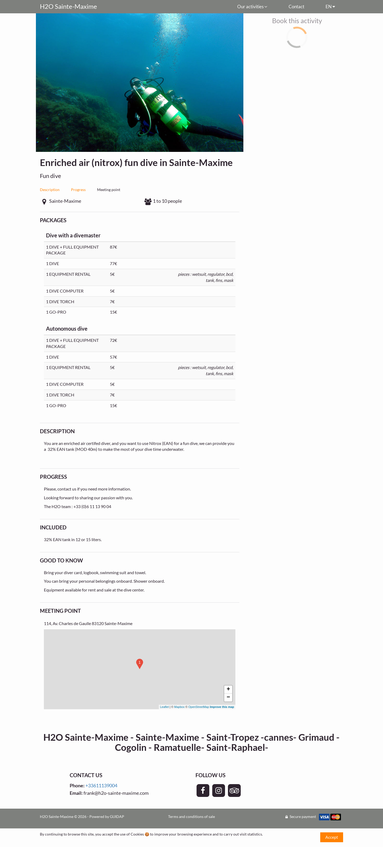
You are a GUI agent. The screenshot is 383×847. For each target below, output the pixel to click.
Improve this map (222, 706)
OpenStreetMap (198, 706)
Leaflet (164, 706)
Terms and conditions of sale (191, 816)
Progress (78, 189)
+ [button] (228, 690)
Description (50, 189)
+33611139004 (101, 785)
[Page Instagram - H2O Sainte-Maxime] (218, 790)
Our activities (252, 6)
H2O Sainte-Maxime (68, 6)
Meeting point (108, 189)
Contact (296, 6)
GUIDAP (117, 816)
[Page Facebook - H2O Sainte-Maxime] (202, 790)
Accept (331, 837)
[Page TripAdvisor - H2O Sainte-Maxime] (234, 790)
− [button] (228, 698)
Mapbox (179, 706)
